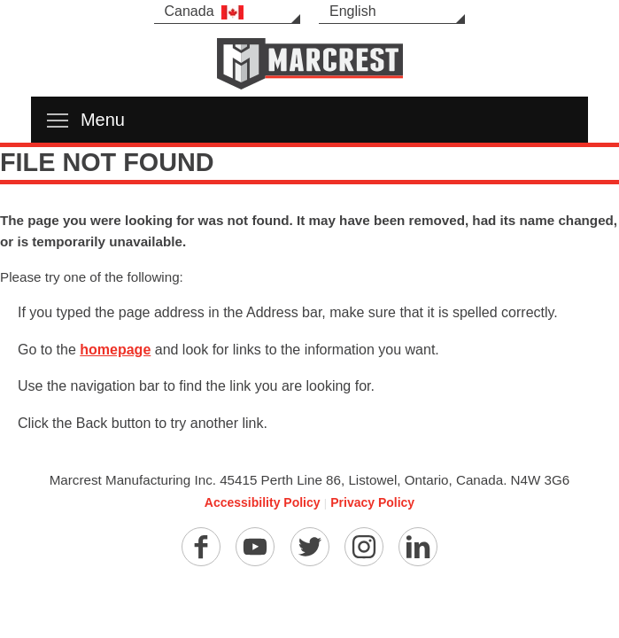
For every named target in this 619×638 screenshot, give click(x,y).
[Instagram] (363, 546)
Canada (204, 11)
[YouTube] (255, 546)
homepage (115, 349)
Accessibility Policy (263, 502)
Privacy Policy (372, 502)
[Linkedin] (417, 546)
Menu (86, 119)
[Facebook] (201, 546)
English (352, 11)
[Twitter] (309, 546)
